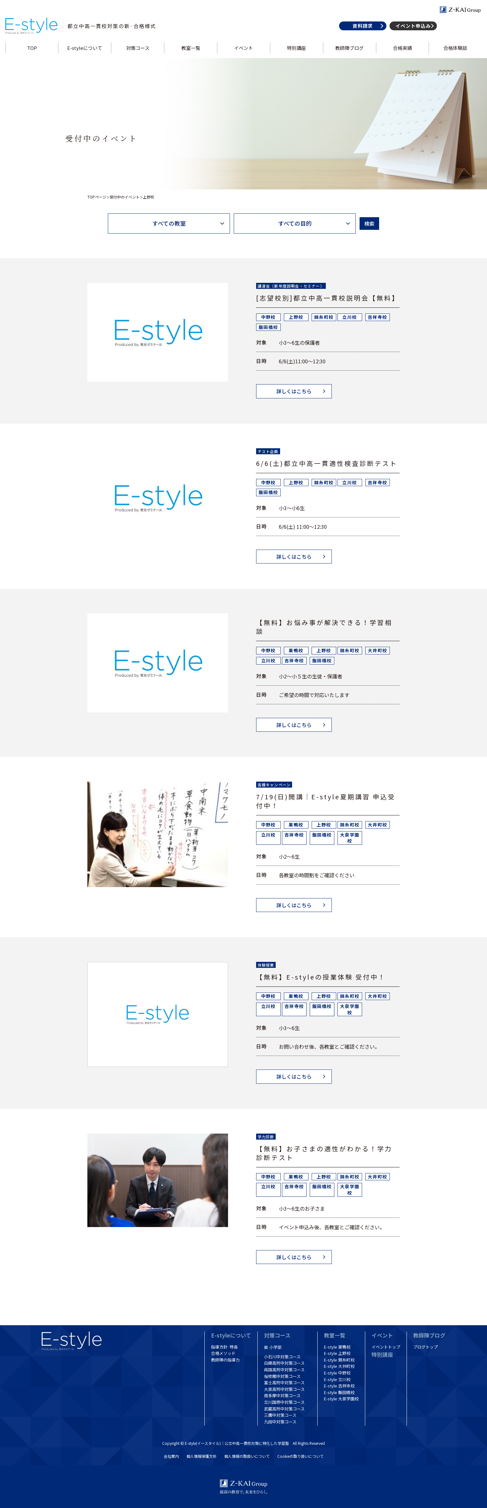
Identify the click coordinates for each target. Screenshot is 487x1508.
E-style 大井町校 (339, 1366)
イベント (243, 54)
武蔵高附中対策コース (284, 1409)
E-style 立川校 (337, 1379)
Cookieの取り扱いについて (300, 1456)
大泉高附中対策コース (284, 1389)
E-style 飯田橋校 (339, 1392)
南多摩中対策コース (282, 1396)
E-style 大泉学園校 (341, 1399)
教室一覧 (191, 54)
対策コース (138, 54)
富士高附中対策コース (284, 1383)
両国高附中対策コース (284, 1370)
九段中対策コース (280, 1422)
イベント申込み (411, 32)
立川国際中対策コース (284, 1402)
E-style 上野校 (337, 1353)
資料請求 (361, 32)
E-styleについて (86, 54)
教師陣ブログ (348, 54)
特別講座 (296, 54)
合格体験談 (454, 54)
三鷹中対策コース (280, 1415)
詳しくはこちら (294, 392)
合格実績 (401, 54)
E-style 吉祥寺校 (339, 1386)
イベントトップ (386, 1347)
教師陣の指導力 (225, 1360)
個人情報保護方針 (201, 1456)
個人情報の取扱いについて (247, 1456)
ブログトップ (425, 1347)
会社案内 (171, 1456)
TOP (33, 54)
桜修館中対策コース (282, 1376)
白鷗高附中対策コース (284, 1363)
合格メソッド (223, 1353)
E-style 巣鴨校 (337, 1347)
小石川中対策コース (282, 1357)
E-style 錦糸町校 (339, 1360)
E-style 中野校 (337, 1373)
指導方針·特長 (224, 1347)
